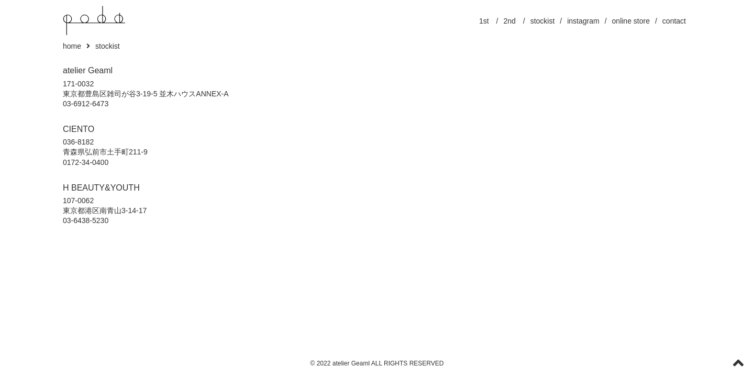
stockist (542, 21)
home (72, 46)
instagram (583, 21)
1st (484, 21)
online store (631, 21)
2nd (510, 21)
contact (674, 21)
